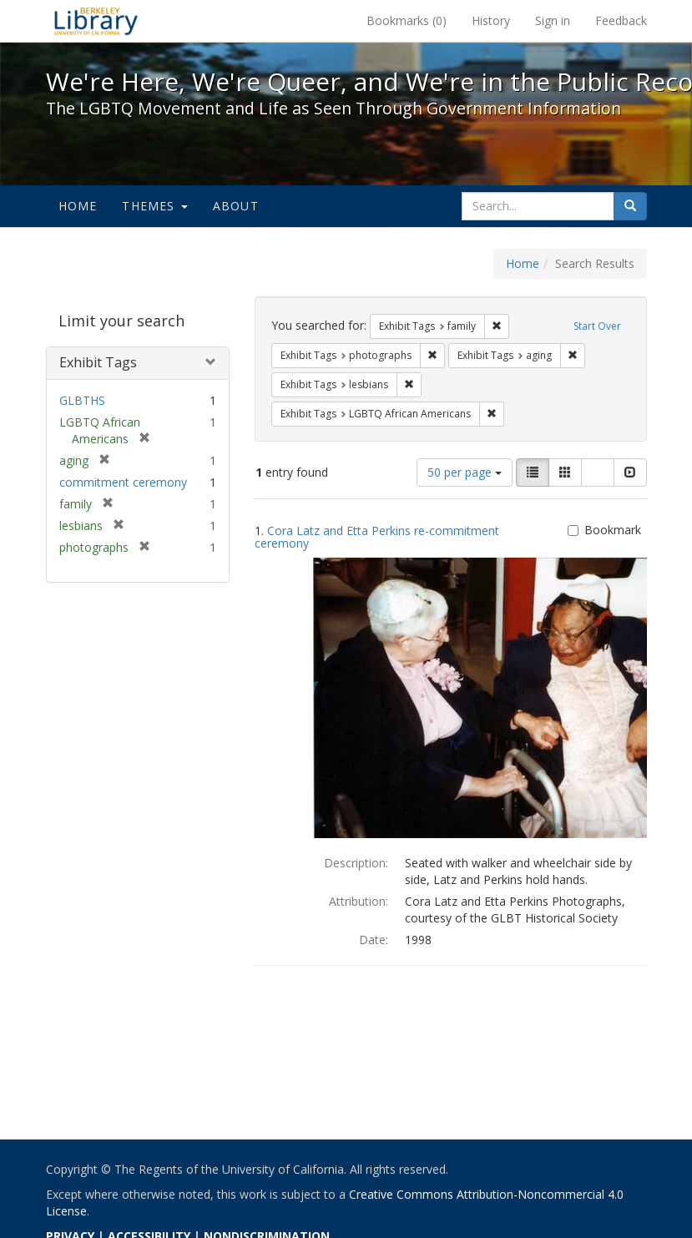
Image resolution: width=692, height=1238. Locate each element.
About (236, 206)
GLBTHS (82, 400)
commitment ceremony (123, 482)
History (491, 20)
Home (78, 206)
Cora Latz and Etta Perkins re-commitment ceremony (377, 537)
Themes (154, 206)
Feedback (621, 20)
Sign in (552, 20)
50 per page (464, 472)
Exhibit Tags (98, 362)
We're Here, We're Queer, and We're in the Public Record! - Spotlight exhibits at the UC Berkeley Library (96, 21)
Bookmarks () (406, 20)
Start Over (597, 326)
